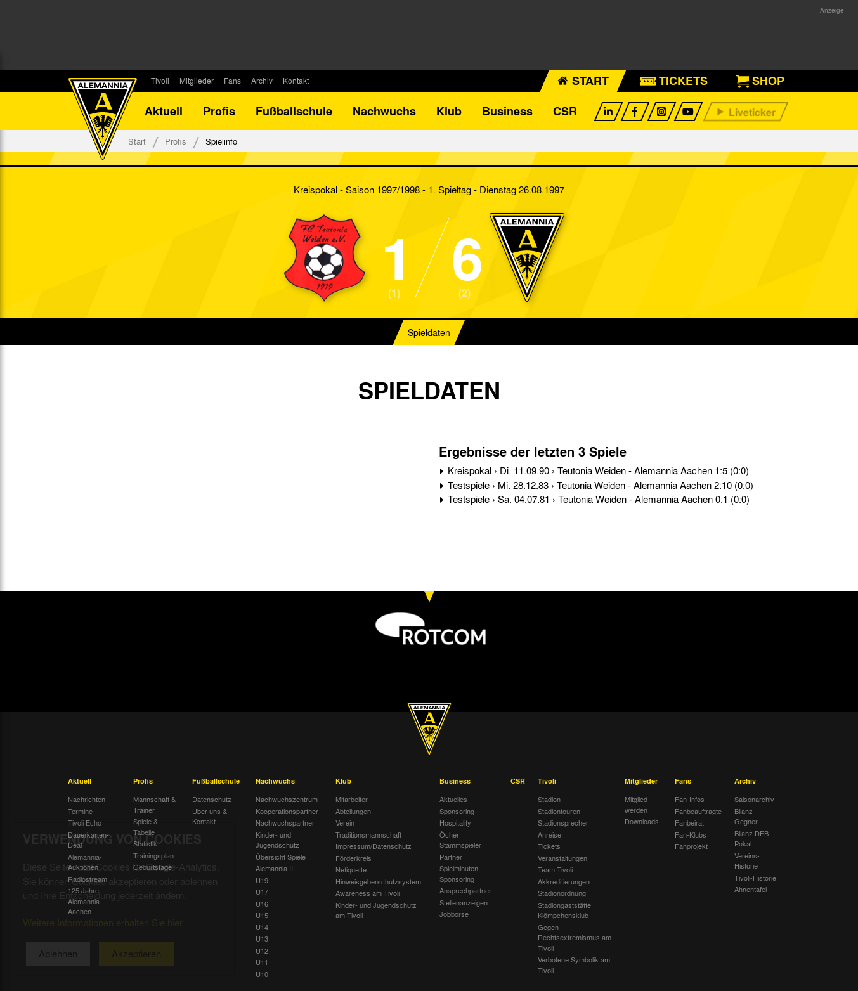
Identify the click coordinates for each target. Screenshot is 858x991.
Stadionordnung (562, 893)
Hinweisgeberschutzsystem (378, 881)
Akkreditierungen (564, 881)
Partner (450, 857)
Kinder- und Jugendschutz (277, 839)
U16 (262, 903)
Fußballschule (294, 111)
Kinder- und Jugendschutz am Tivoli (376, 910)
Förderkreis (353, 858)
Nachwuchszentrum (287, 799)
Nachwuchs (384, 111)
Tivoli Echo (84, 822)
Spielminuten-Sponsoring (460, 873)
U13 (262, 938)
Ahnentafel (750, 889)
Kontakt (296, 80)
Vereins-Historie (747, 860)
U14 (262, 927)
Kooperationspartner (287, 811)
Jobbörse (454, 914)
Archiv (262, 80)
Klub (449, 111)
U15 (262, 915)
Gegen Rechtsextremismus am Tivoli (574, 937)
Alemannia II (274, 868)
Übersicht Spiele (281, 857)
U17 (262, 891)
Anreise (549, 834)
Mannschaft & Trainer (154, 804)
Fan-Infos (690, 799)
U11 (262, 962)
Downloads (642, 821)
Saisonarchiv (754, 799)
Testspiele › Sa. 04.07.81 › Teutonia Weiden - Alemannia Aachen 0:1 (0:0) (597, 499)
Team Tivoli (555, 869)
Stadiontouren (559, 811)
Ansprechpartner (465, 890)
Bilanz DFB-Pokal (752, 838)
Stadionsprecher (563, 822)
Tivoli (160, 80)
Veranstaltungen (562, 858)
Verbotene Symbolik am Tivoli (574, 964)
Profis (219, 111)
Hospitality (455, 822)
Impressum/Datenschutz (373, 846)
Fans (232, 80)
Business (507, 111)
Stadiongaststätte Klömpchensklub (564, 910)
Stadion (549, 799)
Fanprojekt (691, 846)
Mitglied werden (636, 804)
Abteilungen (353, 811)
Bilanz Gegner (746, 816)
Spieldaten (429, 332)
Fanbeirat (689, 822)
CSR (565, 111)
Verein (344, 822)
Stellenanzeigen (463, 902)
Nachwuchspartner (285, 822)
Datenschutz (211, 799)
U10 (262, 974)
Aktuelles (453, 799)
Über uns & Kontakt (209, 816)
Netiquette (351, 869)
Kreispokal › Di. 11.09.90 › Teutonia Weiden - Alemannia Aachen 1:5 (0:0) (597, 470)
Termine (80, 811)
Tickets (549, 846)
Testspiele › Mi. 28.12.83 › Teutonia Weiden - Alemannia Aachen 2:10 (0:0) (599, 485)
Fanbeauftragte (698, 811)
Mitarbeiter (351, 799)
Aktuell (164, 111)
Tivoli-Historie (755, 877)
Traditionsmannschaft (368, 834)
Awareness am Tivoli (367, 893)
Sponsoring (456, 811)
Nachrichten (86, 799)
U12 (262, 950)
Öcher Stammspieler (460, 839)
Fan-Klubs (690, 834)
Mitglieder (196, 80)
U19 (262, 880)
